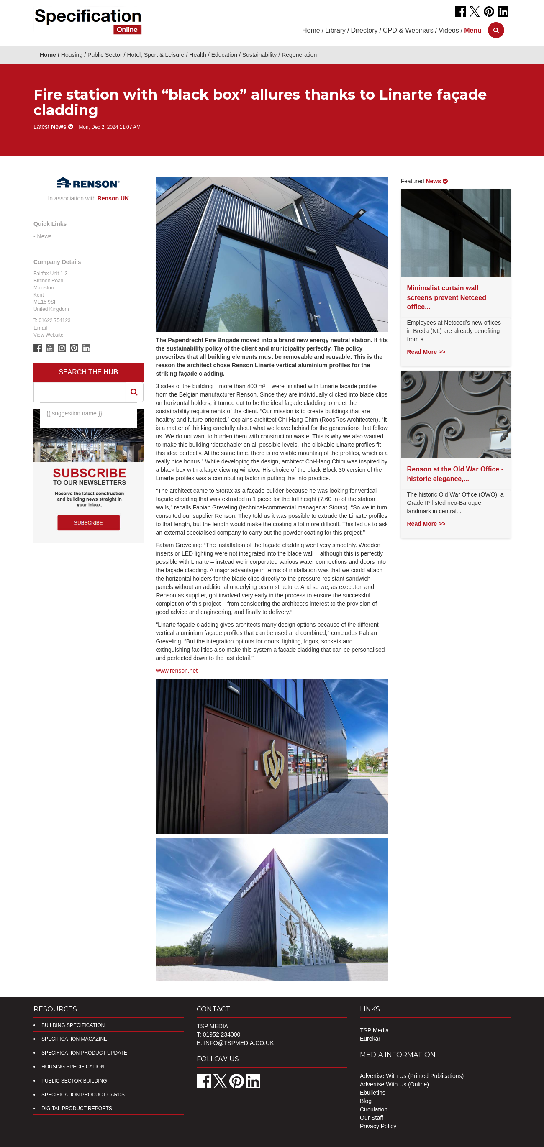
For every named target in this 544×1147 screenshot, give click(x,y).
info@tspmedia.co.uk (239, 1042)
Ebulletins (372, 1092)
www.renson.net (177, 670)
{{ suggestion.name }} (74, 413)
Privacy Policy (378, 1126)
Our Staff (371, 1117)
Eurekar (370, 1038)
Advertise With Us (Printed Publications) (412, 1076)
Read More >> (426, 351)
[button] (473, 30)
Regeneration (299, 54)
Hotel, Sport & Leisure (155, 54)
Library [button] (335, 30)
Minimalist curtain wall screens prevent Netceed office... (446, 297)
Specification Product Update (84, 1053)
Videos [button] (449, 30)
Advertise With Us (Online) (394, 1084)
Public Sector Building (74, 1081)
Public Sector (104, 54)
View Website (48, 335)
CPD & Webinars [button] (408, 30)
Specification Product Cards (83, 1095)
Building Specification (73, 1025)
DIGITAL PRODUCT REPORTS (76, 1108)
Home (311, 30)
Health (197, 54)
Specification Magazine (74, 1039)
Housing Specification (72, 1067)
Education (224, 54)
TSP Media (374, 1030)
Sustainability (259, 54)
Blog (366, 1101)
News (44, 236)
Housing (71, 54)
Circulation (373, 1109)
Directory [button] (364, 30)
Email (40, 328)
